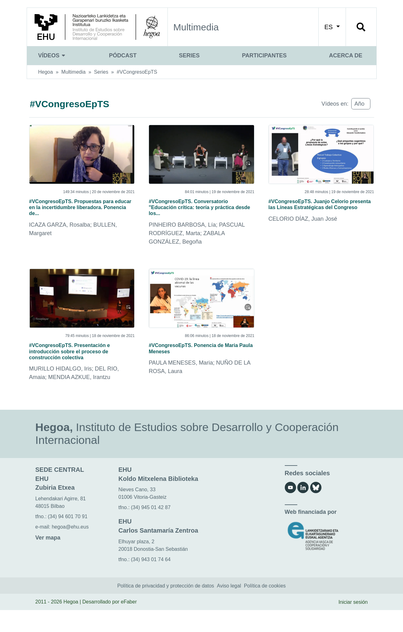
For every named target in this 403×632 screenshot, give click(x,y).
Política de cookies (265, 607)
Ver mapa (48, 559)
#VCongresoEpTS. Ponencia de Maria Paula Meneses (200, 365)
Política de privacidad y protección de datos (165, 607)
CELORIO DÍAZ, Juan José (302, 232)
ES (332, 27)
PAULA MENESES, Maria (181, 382)
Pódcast (123, 55)
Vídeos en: (334, 104)
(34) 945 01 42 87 (151, 529)
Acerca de (345, 55)
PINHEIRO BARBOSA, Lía (182, 240)
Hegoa (45, 72)
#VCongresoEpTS (137, 72)
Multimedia (73, 72)
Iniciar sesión (353, 623)
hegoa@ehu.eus (70, 548)
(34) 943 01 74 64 (151, 581)
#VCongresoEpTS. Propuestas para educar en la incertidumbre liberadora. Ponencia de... (81, 210)
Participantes (264, 55)
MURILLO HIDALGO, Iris (60, 390)
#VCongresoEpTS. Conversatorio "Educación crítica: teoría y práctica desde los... (198, 214)
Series (189, 55)
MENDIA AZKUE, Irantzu (79, 399)
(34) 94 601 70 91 (67, 538)
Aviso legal (229, 607)
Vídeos (52, 55)
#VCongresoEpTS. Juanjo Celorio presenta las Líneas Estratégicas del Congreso (313, 210)
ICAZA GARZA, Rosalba (59, 232)
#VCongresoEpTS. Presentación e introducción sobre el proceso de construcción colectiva (82, 369)
